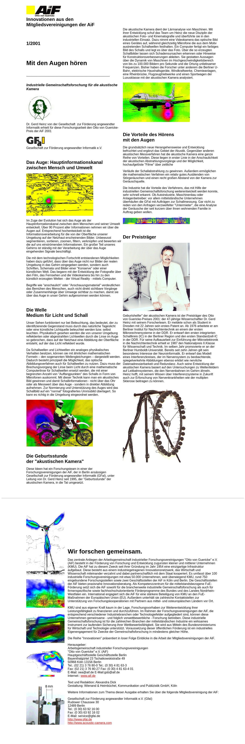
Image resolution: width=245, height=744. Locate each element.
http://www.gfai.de (80, 719)
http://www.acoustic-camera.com (90, 722)
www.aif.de (88, 675)
